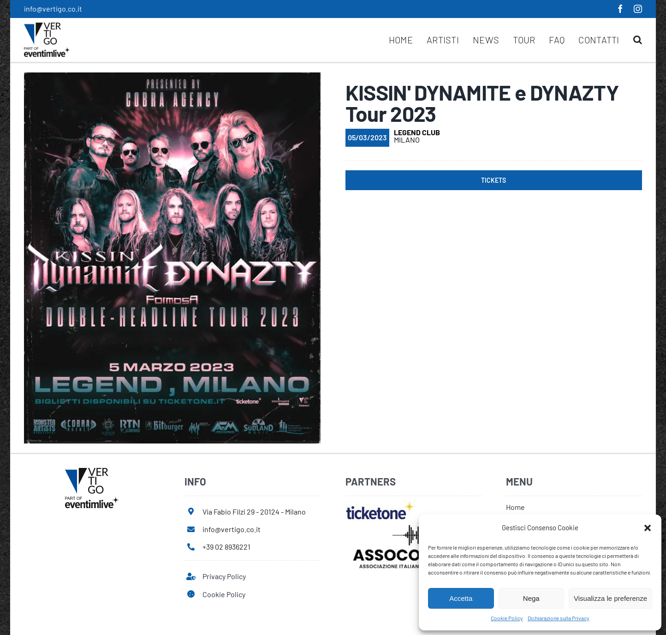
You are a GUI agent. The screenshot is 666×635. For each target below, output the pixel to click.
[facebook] (620, 9)
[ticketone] (380, 504)
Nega (531, 598)
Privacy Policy (224, 576)
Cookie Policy (507, 618)
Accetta (460, 598)
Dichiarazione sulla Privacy (558, 618)
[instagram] (638, 9)
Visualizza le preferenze (610, 598)
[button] (647, 528)
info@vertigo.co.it (53, 8)
